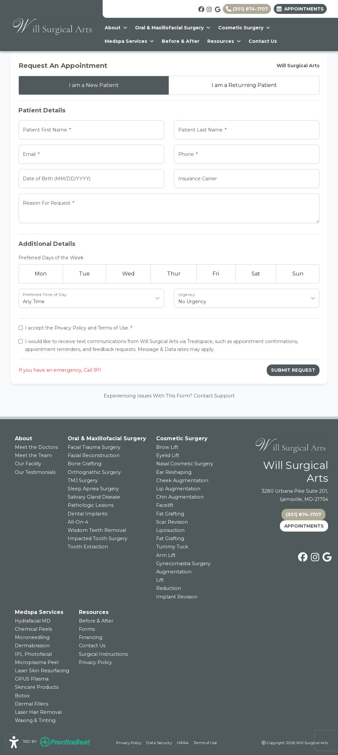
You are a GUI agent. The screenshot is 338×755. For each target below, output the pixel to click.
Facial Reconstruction (93, 455)
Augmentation (173, 572)
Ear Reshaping (173, 472)
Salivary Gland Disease (94, 497)
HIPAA (182, 742)
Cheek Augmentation (182, 480)
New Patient (94, 85)
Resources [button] (224, 41)
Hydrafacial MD (33, 621)
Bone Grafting (84, 464)
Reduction (168, 588)
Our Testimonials (35, 472)
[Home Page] (51, 25)
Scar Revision (172, 522)
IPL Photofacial (33, 654)
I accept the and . (77, 328)
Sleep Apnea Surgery (93, 489)
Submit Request (293, 370)
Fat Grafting (170, 514)
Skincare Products (36, 687)
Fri (216, 274)
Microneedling (32, 637)
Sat (256, 274)
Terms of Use (113, 328)
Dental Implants (87, 514)
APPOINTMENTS (304, 526)
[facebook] (200, 9)
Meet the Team (33, 455)
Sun (297, 274)
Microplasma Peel (36, 662)
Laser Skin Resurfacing (42, 671)
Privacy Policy (70, 328)
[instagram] (209, 9)
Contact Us (263, 41)
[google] (217, 9)
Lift (160, 580)
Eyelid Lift (167, 455)
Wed (128, 274)
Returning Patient (244, 85)
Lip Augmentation (178, 489)
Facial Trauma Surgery (94, 447)
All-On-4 (78, 522)
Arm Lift (166, 555)
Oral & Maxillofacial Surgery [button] (172, 28)
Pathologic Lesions (91, 505)
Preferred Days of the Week (51, 258)
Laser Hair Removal (38, 712)
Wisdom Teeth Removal (97, 530)
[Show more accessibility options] (14, 742)
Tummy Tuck (172, 547)
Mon (41, 274)
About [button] (116, 28)
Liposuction (170, 530)
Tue (84, 274)
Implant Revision (176, 597)
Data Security (159, 742)
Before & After (180, 41)
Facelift (164, 505)
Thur (174, 274)
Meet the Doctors (36, 447)
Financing (90, 637)
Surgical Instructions (103, 654)
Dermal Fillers (31, 704)
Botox (22, 696)
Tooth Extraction (88, 547)
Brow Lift (167, 447)
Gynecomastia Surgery (183, 563)
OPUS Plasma (32, 679)
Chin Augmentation (180, 497)
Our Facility (28, 464)
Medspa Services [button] (129, 41)
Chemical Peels (33, 629)
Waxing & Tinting (35, 720)
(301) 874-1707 (247, 9)
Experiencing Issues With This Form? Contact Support (169, 396)
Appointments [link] (300, 9)
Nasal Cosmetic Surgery (184, 464)
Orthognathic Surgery (94, 472)
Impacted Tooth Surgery (97, 538)
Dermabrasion (32, 646)
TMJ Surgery (83, 480)
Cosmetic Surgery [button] (244, 28)
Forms (87, 629)
